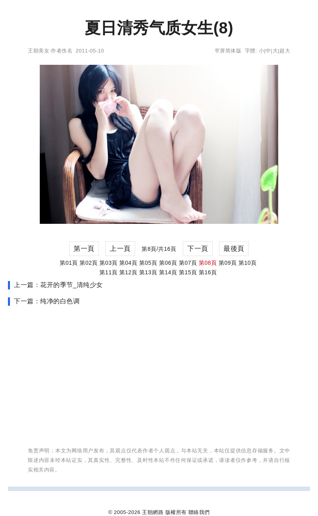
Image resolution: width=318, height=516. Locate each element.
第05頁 (148, 263)
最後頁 (233, 248)
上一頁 (120, 248)
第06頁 (168, 263)
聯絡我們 (199, 512)
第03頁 (108, 263)
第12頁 (128, 272)
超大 (284, 51)
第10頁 (247, 263)
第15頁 (188, 272)
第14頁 (168, 272)
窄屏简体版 (228, 51)
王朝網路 (152, 512)
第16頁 (208, 272)
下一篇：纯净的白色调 (47, 301)
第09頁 (228, 263)
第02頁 (89, 263)
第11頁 (108, 272)
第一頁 (84, 248)
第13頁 (148, 272)
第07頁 (188, 263)
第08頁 (208, 263)
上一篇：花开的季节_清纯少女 (58, 284)
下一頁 (197, 248)
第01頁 (69, 263)
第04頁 (128, 263)
